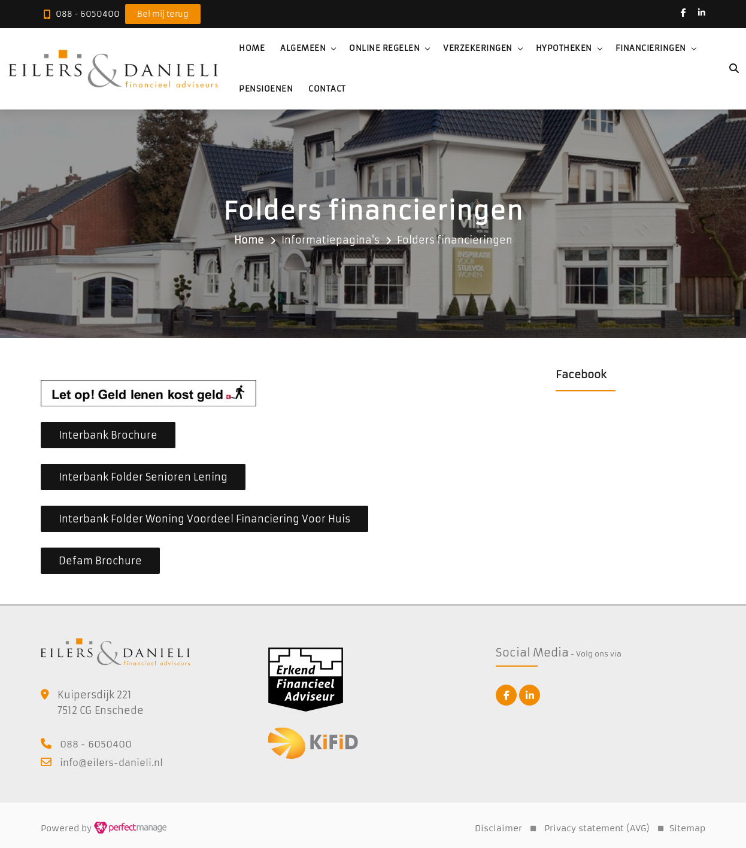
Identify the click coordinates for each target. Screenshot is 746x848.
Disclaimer (498, 828)
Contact (327, 89)
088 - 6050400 (88, 14)
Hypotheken (564, 48)
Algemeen (303, 48)
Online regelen (384, 48)
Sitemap (687, 828)
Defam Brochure (100, 561)
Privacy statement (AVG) (597, 828)
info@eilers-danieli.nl (111, 762)
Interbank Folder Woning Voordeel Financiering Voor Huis (204, 519)
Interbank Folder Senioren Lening (143, 477)
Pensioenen (266, 89)
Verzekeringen (478, 48)
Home (252, 48)
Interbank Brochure (108, 435)
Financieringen (650, 48)
